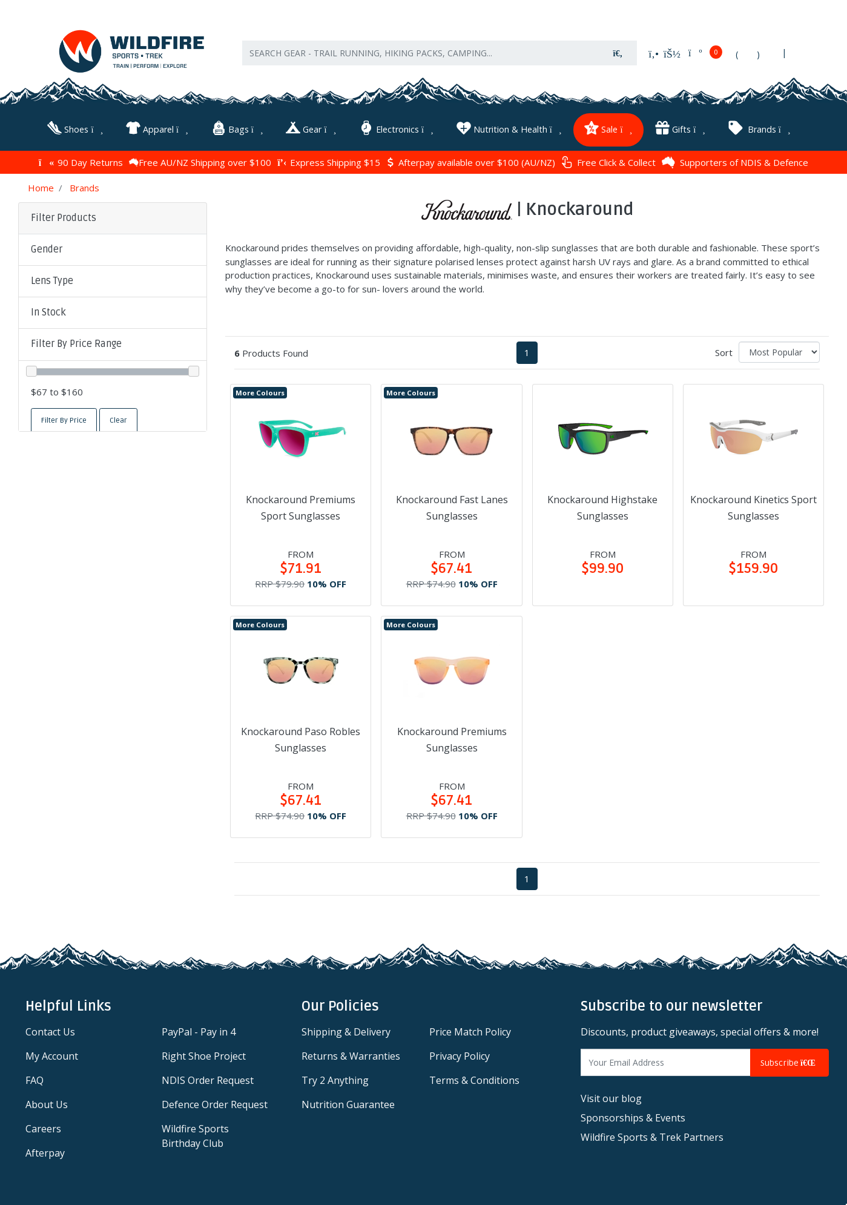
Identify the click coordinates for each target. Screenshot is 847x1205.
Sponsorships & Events (633, 1116)
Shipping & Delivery (346, 1031)
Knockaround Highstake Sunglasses (602, 506)
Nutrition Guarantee (348, 1104)
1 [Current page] (527, 352)
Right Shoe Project (204, 1055)
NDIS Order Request (208, 1079)
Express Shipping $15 (328, 161)
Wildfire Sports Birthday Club (195, 1135)
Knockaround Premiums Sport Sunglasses (300, 506)
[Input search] (420, 54)
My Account (51, 1055)
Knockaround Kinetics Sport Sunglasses (753, 506)
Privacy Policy (459, 1055)
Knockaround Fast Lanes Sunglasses (452, 506)
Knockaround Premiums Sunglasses (452, 738)
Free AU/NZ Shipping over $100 (200, 161)
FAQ (34, 1079)
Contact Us (50, 1031)
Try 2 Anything (335, 1079)
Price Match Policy (470, 1031)
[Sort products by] (779, 351)
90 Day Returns (81, 161)
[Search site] (618, 54)
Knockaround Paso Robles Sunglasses (300, 738)
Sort (724, 352)
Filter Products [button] (63, 217)
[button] (112, 249)
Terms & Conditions (474, 1079)
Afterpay (45, 1152)
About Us (46, 1104)
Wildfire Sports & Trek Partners (652, 1136)
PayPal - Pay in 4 (199, 1031)
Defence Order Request (215, 1104)
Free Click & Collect (608, 161)
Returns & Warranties (351, 1055)
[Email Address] (666, 1061)
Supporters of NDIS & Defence (735, 161)
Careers (43, 1128)
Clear (118, 419)
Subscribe (789, 1062)
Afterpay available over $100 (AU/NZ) (470, 161)
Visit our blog (611, 1097)
